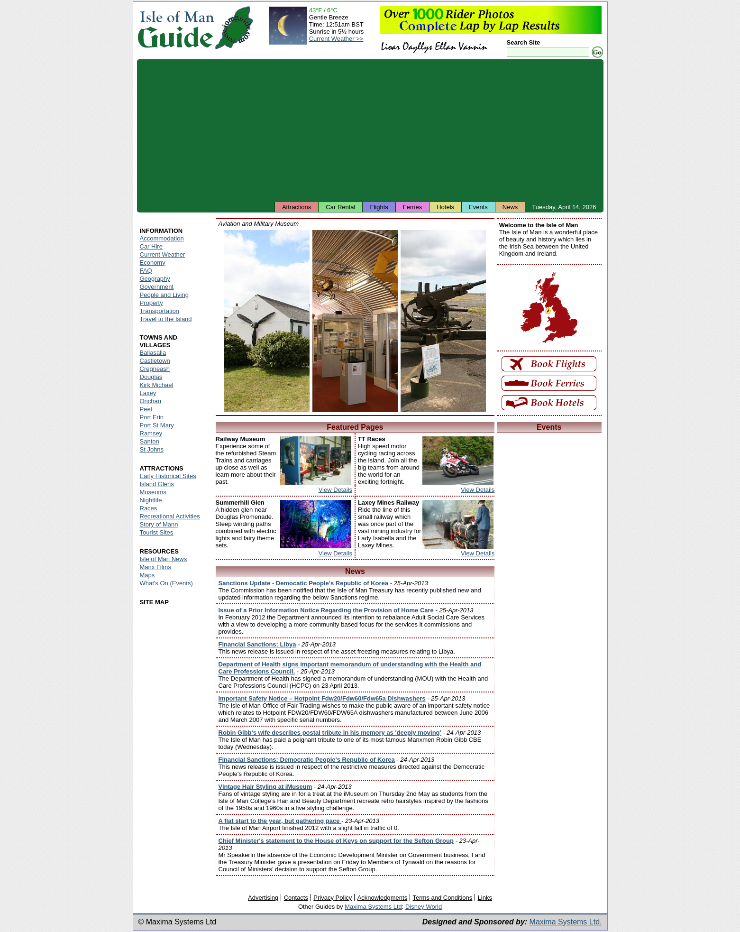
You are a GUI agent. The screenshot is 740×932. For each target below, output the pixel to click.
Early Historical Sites (168, 476)
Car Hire (151, 246)
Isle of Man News (163, 559)
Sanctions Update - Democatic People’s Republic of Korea (304, 583)
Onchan (151, 401)
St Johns (152, 449)
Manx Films (155, 567)
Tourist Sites (157, 532)
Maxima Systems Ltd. (566, 922)
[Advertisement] (370, 130)
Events (478, 207)
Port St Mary (157, 425)
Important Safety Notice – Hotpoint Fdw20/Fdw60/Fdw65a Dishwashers (322, 698)
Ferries (412, 207)
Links (485, 897)
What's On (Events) (166, 583)
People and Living (164, 294)
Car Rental (340, 207)
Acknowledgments (382, 897)
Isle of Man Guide (175, 27)
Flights (379, 207)
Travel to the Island (166, 319)
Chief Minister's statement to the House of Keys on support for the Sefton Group (336, 840)
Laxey (148, 393)
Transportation (159, 310)
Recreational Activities (170, 516)
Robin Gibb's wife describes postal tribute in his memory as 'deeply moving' (330, 732)
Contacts (296, 897)
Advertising (263, 897)
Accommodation (162, 238)
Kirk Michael (157, 384)
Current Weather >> (336, 38)
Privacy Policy (332, 897)
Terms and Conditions (443, 897)
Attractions (296, 207)
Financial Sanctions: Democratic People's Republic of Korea (307, 759)
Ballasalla (153, 352)
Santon (149, 441)
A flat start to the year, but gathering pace (280, 820)
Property (151, 302)
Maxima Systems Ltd (373, 906)
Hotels (445, 207)
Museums (153, 492)
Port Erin (152, 417)
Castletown (155, 360)
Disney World (423, 906)
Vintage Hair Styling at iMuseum (265, 786)
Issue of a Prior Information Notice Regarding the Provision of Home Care (326, 610)
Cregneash (155, 368)
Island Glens (157, 484)
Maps (147, 575)
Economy (152, 262)
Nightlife (151, 500)
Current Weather (162, 254)
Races (148, 508)
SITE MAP (154, 602)
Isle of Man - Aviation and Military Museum (267, 321)
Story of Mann (159, 524)
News (510, 207)
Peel (146, 409)
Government (157, 286)
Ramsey (151, 433)
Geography (155, 278)
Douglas (151, 376)
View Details (335, 489)
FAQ (146, 270)
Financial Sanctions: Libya (257, 644)
